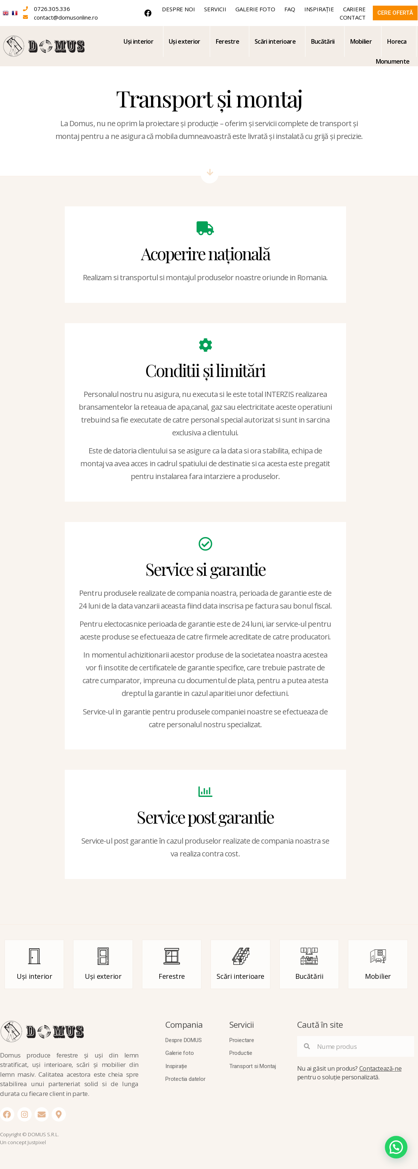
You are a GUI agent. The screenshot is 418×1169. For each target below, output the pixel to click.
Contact (353, 17)
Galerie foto (255, 9)
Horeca (397, 41)
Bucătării (323, 41)
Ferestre (227, 41)
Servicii (215, 9)
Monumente (393, 61)
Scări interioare (275, 41)
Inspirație (319, 9)
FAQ (289, 9)
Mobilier (361, 41)
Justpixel (36, 1142)
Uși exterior (184, 41)
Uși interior (138, 41)
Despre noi (178, 9)
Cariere (354, 9)
